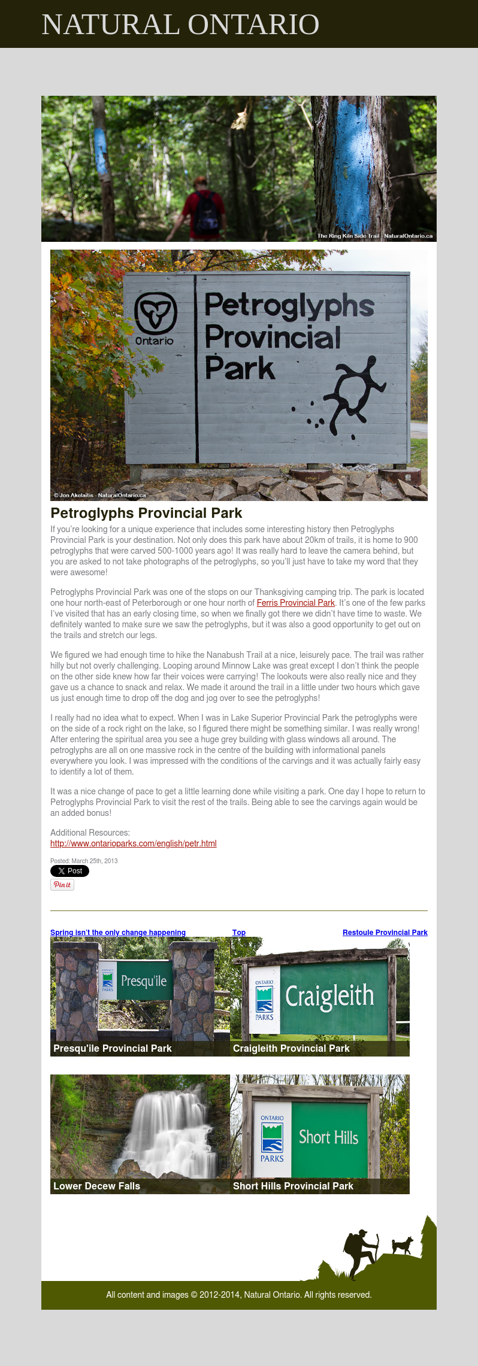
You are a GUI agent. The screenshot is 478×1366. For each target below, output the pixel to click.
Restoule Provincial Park (385, 932)
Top (239, 932)
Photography (349, 71)
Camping (226, 71)
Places (418, 71)
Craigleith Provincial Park (291, 1049)
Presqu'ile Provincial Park (112, 1049)
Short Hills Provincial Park (293, 1186)
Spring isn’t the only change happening (118, 932)
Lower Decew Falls (96, 1186)
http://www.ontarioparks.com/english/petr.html (133, 844)
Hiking (282, 71)
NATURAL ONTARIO (180, 24)
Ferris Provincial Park (296, 603)
